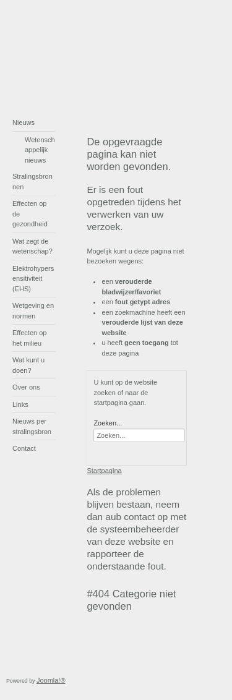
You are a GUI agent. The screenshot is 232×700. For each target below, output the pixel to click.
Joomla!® (51, 680)
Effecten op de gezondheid (30, 214)
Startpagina (104, 470)
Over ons (26, 387)
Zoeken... (107, 423)
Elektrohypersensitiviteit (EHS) (33, 278)
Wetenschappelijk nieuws (40, 150)
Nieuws (23, 122)
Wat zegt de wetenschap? (32, 246)
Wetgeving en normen (33, 311)
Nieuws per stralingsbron (31, 426)
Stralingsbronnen (32, 181)
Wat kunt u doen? (28, 365)
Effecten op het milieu (29, 338)
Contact (24, 448)
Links (20, 404)
